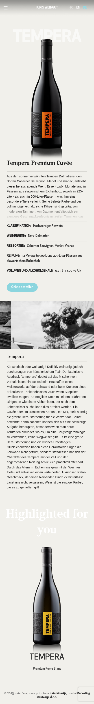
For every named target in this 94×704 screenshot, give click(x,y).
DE (85, 7)
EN (78, 7)
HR (71, 7)
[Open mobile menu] (5, 7)
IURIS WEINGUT (47, 7)
